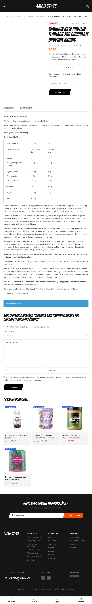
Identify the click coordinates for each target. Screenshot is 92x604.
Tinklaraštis (52, 544)
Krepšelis (73, 548)
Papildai (15, 16)
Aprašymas (9, 108)
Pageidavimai (80, 602)
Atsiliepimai (52, 558)
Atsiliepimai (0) (26, 108)
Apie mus (51, 537)
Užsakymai (74, 544)
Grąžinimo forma (33, 549)
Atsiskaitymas (32, 553)
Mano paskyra (75, 537)
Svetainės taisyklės (34, 537)
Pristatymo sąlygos (34, 556)
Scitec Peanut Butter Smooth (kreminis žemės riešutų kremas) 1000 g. (72, 437)
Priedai (51, 551)
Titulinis (6, 16)
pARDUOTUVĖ (11, 602)
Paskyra (34, 602)
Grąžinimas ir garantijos (32, 545)
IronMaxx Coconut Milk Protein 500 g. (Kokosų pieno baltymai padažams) (46, 437)
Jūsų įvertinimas (10, 331)
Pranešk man (60, 92)
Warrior (63, 46)
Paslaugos (52, 555)
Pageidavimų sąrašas (78, 541)
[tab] (11, 108)
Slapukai (30, 560)
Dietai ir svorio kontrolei (30, 16)
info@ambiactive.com (17, 578)
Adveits (71, 589)
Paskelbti (13, 387)
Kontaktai (52, 541)
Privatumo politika (34, 541)
